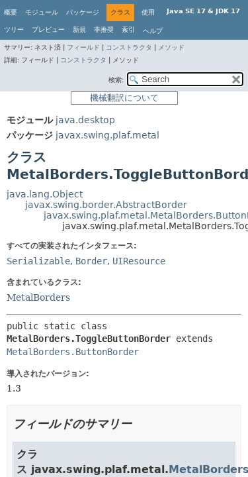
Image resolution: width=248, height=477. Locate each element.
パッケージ (82, 12)
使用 (148, 12)
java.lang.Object (45, 194)
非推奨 (104, 29)
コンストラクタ (129, 47)
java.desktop (85, 120)
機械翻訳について (124, 98)
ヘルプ (153, 30)
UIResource (138, 261)
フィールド (83, 47)
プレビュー (48, 29)
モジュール (41, 12)
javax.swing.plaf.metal (107, 135)
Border (91, 261)
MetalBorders (38, 297)
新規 (79, 29)
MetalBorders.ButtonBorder (73, 351)
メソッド (171, 47)
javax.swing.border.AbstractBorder (106, 204)
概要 (10, 12)
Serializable (38, 261)
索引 (128, 29)
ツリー (14, 29)
